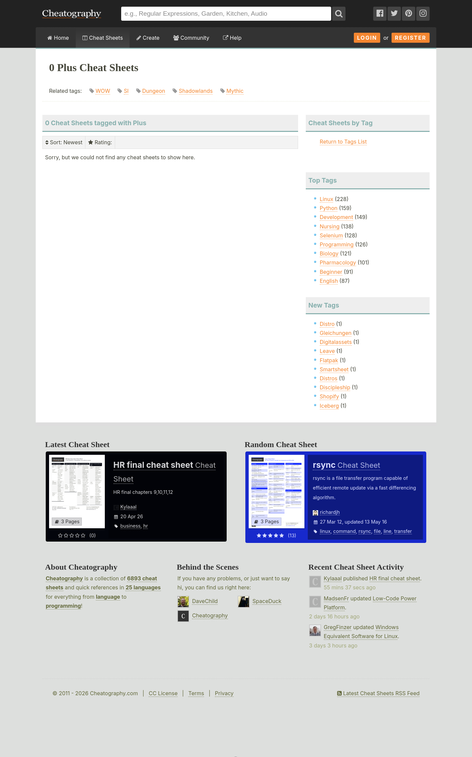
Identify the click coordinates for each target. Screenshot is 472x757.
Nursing (329, 226)
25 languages (143, 587)
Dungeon (153, 90)
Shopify (329, 396)
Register (410, 37)
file (377, 531)
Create (148, 37)
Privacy (224, 693)
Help (232, 37)
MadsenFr (336, 598)
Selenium (331, 235)
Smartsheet (334, 369)
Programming (337, 244)
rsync (365, 531)
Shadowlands (196, 90)
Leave (327, 351)
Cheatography (64, 578)
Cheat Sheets (102, 37)
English (329, 280)
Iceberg (329, 405)
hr (145, 526)
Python (328, 208)
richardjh (330, 512)
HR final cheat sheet (395, 578)
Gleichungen (335, 333)
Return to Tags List (343, 141)
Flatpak (329, 360)
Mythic (234, 90)
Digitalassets (336, 342)
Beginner (331, 271)
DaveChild (205, 601)
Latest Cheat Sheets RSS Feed (378, 693)
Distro (327, 324)
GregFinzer (338, 627)
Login (367, 37)
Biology (329, 253)
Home (58, 37)
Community (191, 37)
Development (336, 217)
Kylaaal (129, 507)
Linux (326, 199)
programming (63, 605)
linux (325, 531)
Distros (328, 378)
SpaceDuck (266, 601)
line (388, 531)
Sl (126, 90)
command (344, 531)
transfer (403, 531)
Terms (196, 693)
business (131, 526)
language (108, 596)
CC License (163, 693)
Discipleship (335, 387)
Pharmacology (338, 262)
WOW (102, 90)
